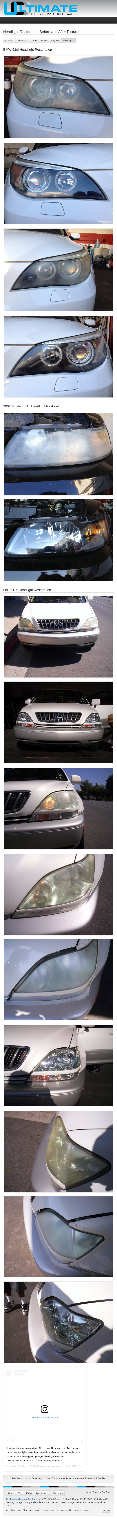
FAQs (29, 1493)
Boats (44, 40)
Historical (22, 40)
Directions (58, 1493)
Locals (34, 40)
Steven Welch (28, 1466)
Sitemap (106, 1510)
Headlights (68, 40)
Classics (9, 40)
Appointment (42, 1493)
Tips (20, 1493)
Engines (55, 40)
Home (11, 1493)
